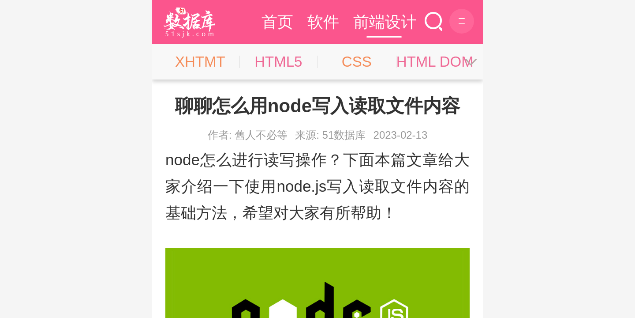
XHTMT (200, 61)
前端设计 (385, 22)
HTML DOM (435, 61)
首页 (277, 22)
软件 (323, 22)
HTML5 (278, 61)
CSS (357, 61)
